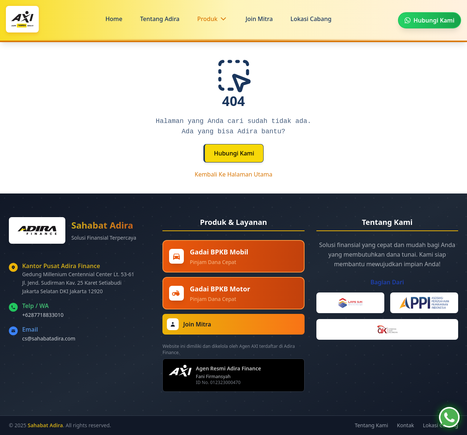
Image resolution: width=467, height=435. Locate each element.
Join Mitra (259, 19)
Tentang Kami (371, 425)
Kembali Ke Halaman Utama (233, 174)
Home (113, 19)
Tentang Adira (159, 19)
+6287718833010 (42, 314)
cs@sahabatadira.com (48, 338)
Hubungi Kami (234, 153)
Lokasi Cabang (311, 19)
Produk (207, 19)
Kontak (405, 425)
